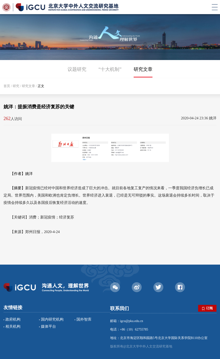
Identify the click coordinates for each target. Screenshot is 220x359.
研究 (16, 86)
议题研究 (77, 69)
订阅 (207, 308)
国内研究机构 (52, 319)
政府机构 (12, 319)
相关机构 (12, 326)
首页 (7, 86)
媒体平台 (48, 326)
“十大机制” (110, 69)
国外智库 (84, 319)
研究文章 (143, 69)
